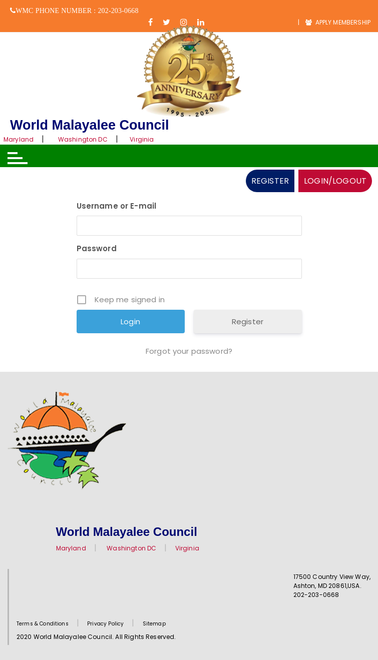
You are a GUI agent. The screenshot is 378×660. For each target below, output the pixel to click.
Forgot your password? (189, 351)
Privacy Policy (105, 623)
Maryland (19, 139)
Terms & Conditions (43, 623)
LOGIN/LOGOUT (335, 181)
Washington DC (83, 139)
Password (97, 248)
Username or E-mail (117, 206)
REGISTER (270, 181)
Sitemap (154, 623)
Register (247, 321)
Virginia (142, 139)
